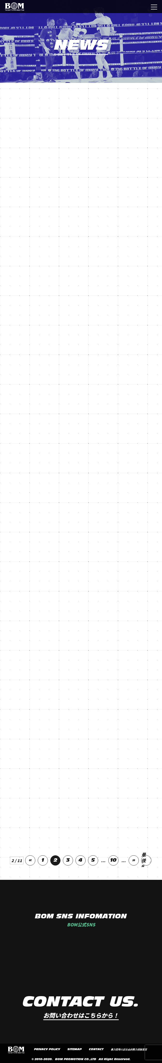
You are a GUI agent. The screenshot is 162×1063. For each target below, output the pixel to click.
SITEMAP (74, 1049)
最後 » (143, 860)
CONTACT (96, 1049)
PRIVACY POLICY (47, 1049)
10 (113, 860)
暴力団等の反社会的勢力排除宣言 (129, 1049)
